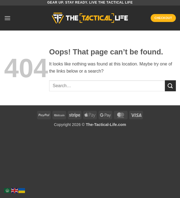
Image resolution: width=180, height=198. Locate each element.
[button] (7, 18)
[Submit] (170, 85)
